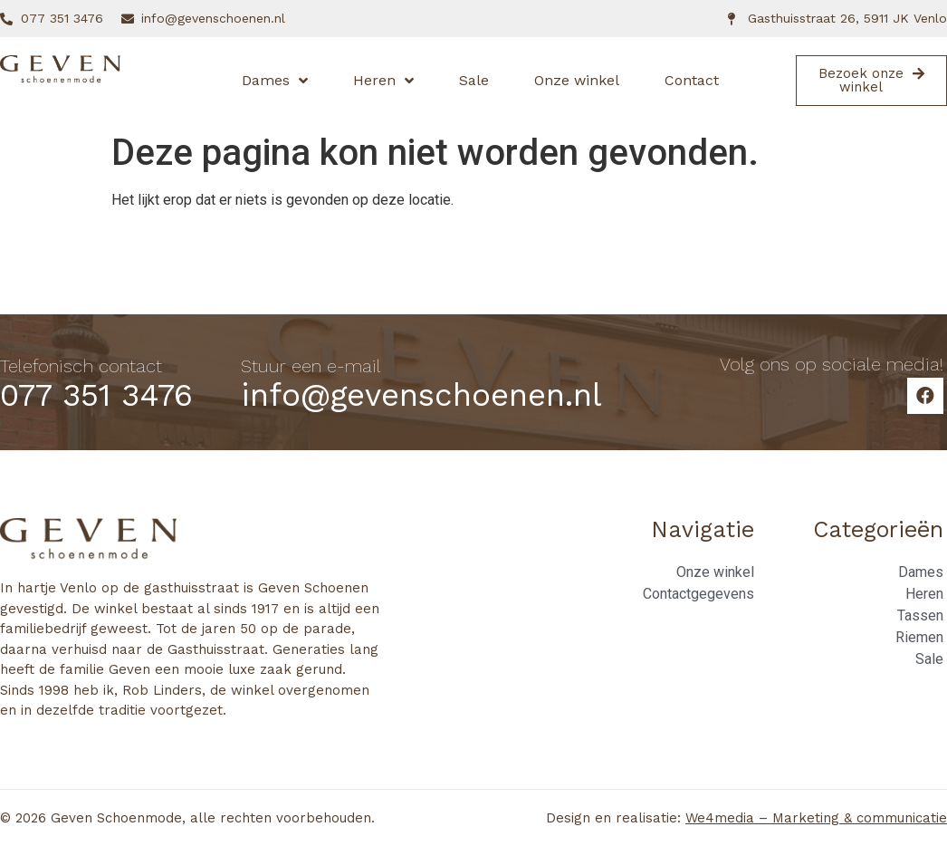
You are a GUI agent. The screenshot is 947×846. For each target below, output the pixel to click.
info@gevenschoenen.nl (421, 395)
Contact (692, 80)
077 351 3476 (96, 395)
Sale (474, 80)
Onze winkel (576, 80)
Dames (275, 80)
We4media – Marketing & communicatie (816, 818)
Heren (383, 80)
